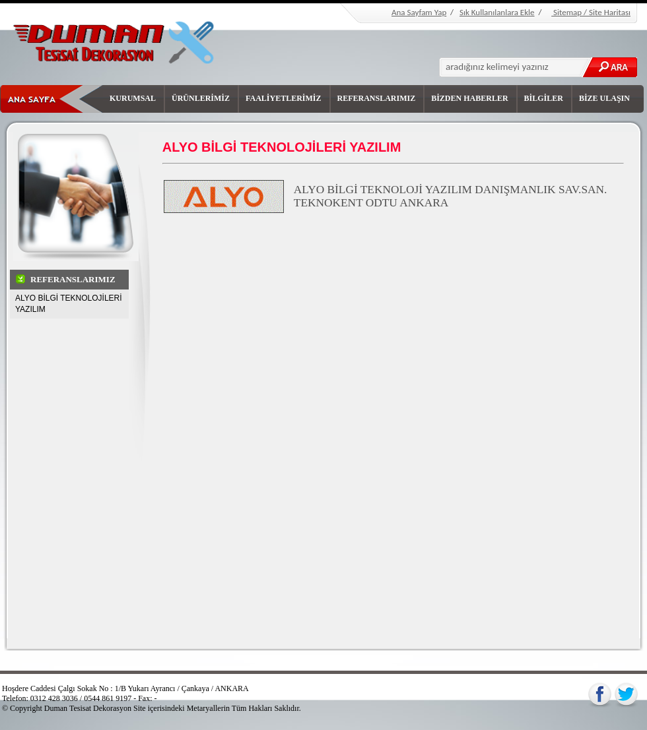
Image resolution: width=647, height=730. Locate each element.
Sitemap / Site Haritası (590, 12)
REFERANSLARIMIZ (376, 98)
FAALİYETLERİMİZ (283, 98)
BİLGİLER (543, 98)
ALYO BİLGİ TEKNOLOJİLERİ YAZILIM (68, 303)
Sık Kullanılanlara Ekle (497, 12)
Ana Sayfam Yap (419, 12)
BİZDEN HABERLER (469, 98)
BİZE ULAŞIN (604, 98)
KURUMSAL (133, 98)
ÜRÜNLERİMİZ (201, 98)
